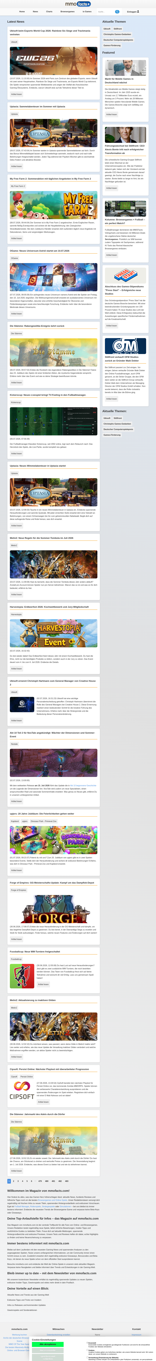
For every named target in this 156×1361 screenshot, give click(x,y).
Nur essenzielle (48, 1350)
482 (60, 1181)
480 (46, 1181)
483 (66, 1181)
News (35, 12)
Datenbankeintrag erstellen (58, 1335)
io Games (87, 12)
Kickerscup (16, 402)
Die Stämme (16, 333)
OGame (14, 258)
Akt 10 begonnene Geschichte (83, 786)
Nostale (14, 744)
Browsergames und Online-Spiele (52, 1200)
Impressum (136, 1335)
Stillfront (118, 29)
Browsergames (68, 12)
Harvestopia (16, 614)
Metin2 (14, 545)
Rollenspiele (35, 1206)
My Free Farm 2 (18, 186)
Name (97, 1335)
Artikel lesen (16, 94)
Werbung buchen (19, 1335)
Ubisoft (14, 42)
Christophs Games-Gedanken (117, 34)
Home (22, 12)
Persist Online (27, 1077)
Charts (49, 12)
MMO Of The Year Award (19, 1344)
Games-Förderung (112, 45)
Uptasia (14, 114)
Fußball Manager (22, 1206)
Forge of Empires (18, 890)
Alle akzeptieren (48, 1344)
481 (53, 1181)
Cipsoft (14, 1077)
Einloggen (133, 11)
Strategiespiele (48, 1206)
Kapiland (15, 821)
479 (40, 1181)
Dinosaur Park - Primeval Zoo (43, 821)
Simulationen (65, 1206)
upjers (24, 821)
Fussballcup (16, 959)
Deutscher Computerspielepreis (118, 40)
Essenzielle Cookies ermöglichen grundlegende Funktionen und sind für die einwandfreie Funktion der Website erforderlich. (118, 1345)
